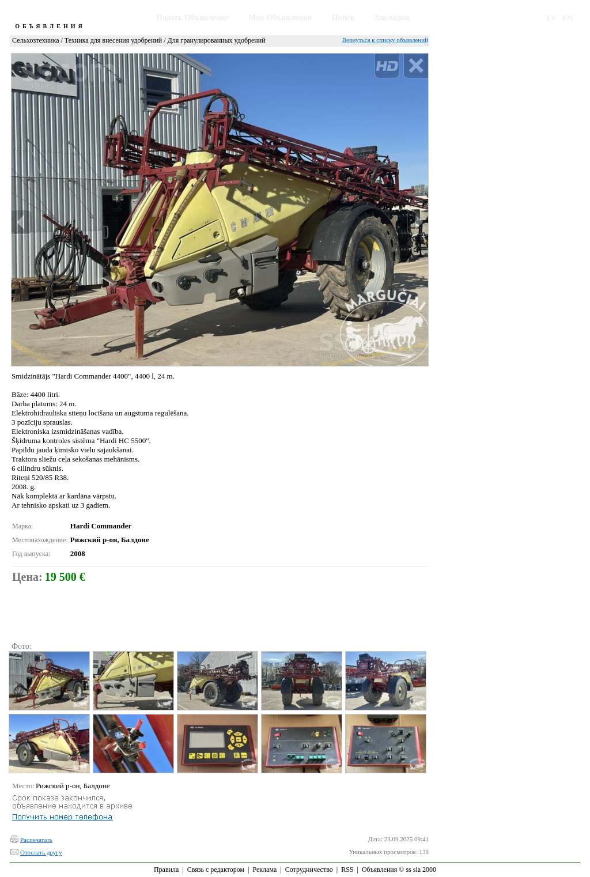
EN (567, 17)
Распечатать (36, 839)
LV (552, 17)
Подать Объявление (192, 17)
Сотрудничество (309, 869)
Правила (166, 869)
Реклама (264, 869)
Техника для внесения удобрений (113, 40)
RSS (347, 869)
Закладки (392, 17)
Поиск (343, 17)
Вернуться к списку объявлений (385, 39)
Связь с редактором (215, 869)
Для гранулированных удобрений (217, 40)
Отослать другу (41, 852)
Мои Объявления (280, 17)
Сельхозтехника (35, 40)
